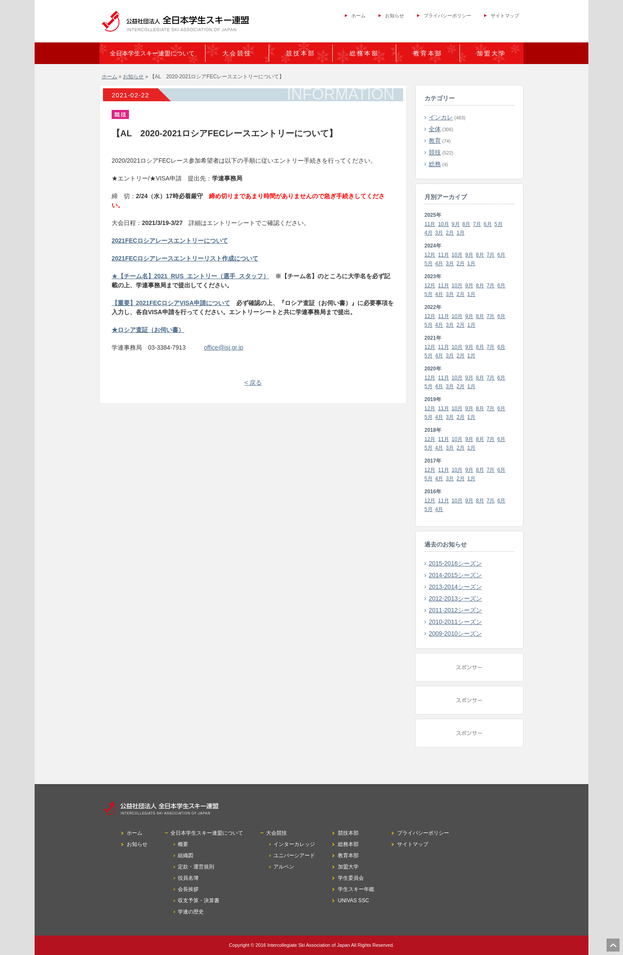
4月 (428, 233)
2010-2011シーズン (455, 621)
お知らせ (394, 15)
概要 (183, 844)
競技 (435, 152)
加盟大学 (491, 53)
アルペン (283, 867)
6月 (488, 224)
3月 (439, 233)
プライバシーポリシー (447, 15)
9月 (456, 224)
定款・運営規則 (196, 867)
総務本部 (364, 53)
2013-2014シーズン (455, 586)
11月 (429, 224)
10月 (443, 224)
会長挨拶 (188, 889)
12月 (429, 255)
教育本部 (428, 53)
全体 (435, 128)
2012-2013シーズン (455, 598)
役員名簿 (188, 878)
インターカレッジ (294, 844)
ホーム (358, 15)
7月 (477, 224)
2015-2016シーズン (455, 563)
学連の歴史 (191, 912)
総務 (435, 164)
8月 (466, 224)
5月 (499, 224)
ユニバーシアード (294, 855)
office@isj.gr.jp (223, 347)
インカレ (441, 117)
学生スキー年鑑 (356, 889)
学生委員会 (351, 878)
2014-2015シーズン (455, 575)
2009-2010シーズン (455, 633)
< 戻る (253, 382)
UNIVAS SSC (353, 900)
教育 (435, 140)
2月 (450, 233)
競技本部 (300, 53)
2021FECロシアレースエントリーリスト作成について (185, 258)
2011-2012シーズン (455, 610)
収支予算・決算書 (198, 900)
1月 (460, 233)
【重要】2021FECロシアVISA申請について (171, 302)
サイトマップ (505, 15)
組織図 (185, 855)
